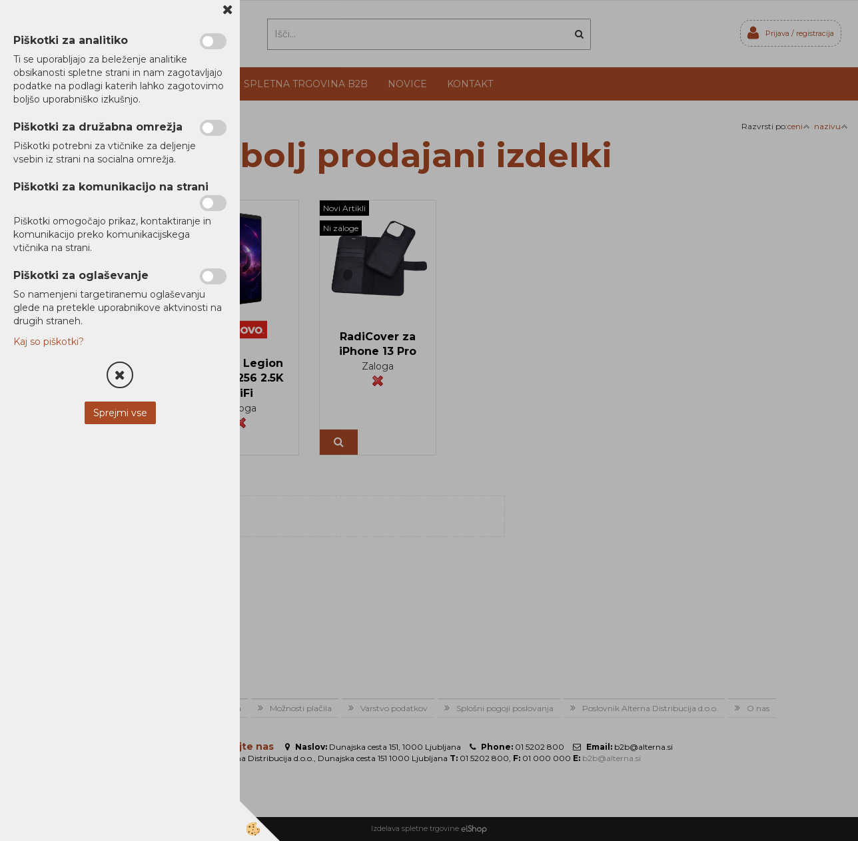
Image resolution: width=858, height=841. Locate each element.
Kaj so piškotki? (48, 342)
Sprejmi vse (120, 413)
